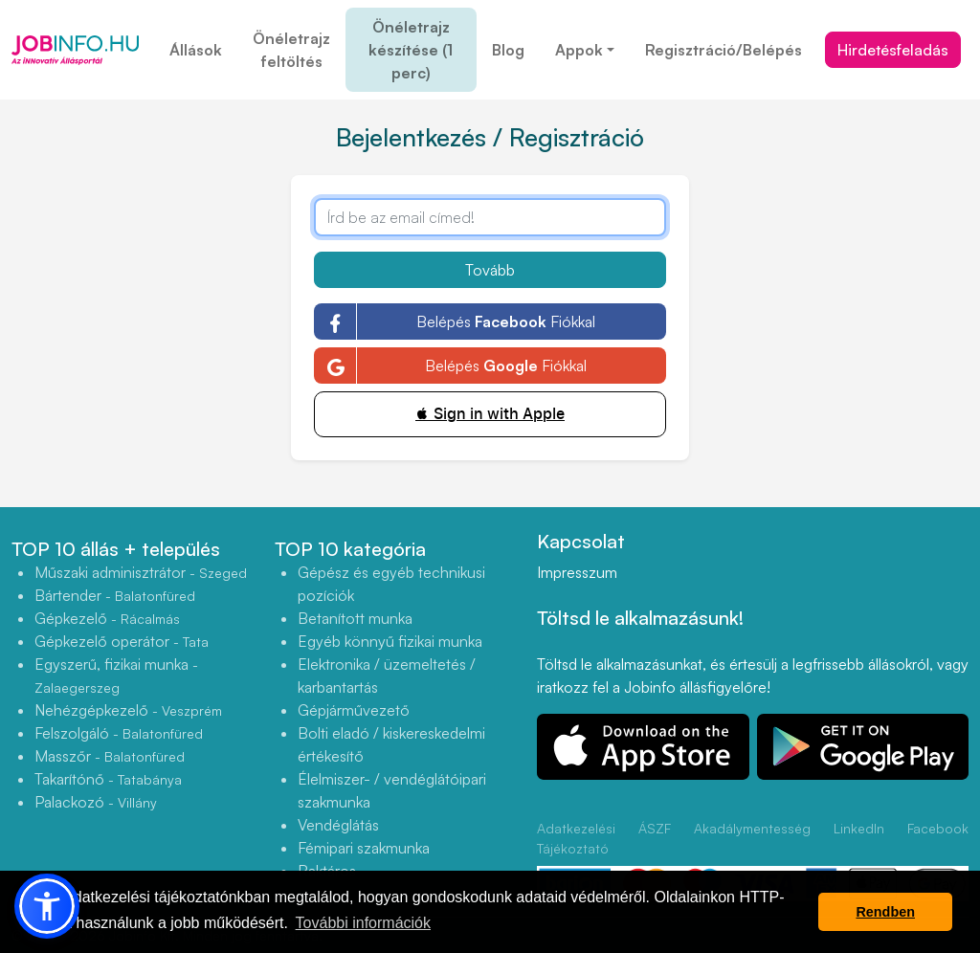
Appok (579, 49)
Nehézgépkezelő (128, 710)
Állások (195, 49)
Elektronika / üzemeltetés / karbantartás (387, 675)
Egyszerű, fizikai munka (116, 675)
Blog (508, 49)
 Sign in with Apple (490, 414)
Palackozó (95, 801)
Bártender (114, 595)
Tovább (490, 269)
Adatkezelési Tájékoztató (576, 838)
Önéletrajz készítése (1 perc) (410, 49)
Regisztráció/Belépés (723, 49)
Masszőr (109, 755)
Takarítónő (108, 778)
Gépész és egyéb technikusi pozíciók (391, 584)
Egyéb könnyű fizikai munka (390, 641)
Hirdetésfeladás (892, 49)
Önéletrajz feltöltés (291, 50)
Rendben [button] (885, 912)
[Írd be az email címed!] (490, 217)
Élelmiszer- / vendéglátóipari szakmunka (392, 790)
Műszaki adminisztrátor (140, 572)
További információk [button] (363, 923)
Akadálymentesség (752, 828)
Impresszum (577, 572)
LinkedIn (859, 828)
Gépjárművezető (354, 710)
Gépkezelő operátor (121, 641)
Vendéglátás (338, 824)
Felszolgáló (118, 732)
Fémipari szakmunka (364, 847)
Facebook (938, 828)
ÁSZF (654, 828)
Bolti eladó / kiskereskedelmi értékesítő (391, 744)
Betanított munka (355, 618)
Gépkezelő (107, 618)
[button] (47, 906)
